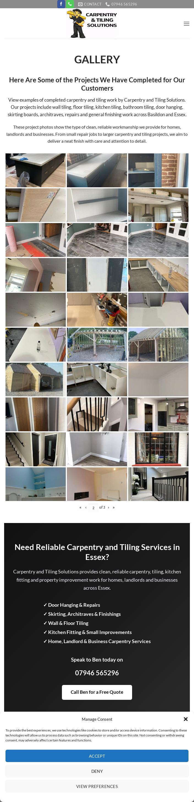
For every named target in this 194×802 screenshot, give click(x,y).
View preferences (97, 786)
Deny (97, 771)
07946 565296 (97, 673)
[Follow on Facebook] (61, 4)
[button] (185, 719)
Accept (97, 756)
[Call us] (70, 4)
